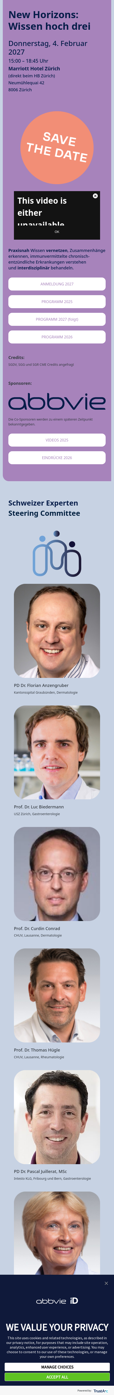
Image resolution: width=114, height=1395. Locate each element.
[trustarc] (100, 1390)
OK (57, 232)
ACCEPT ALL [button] (57, 1377)
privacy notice (23, 1342)
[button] (106, 1283)
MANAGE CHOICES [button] (57, 1367)
